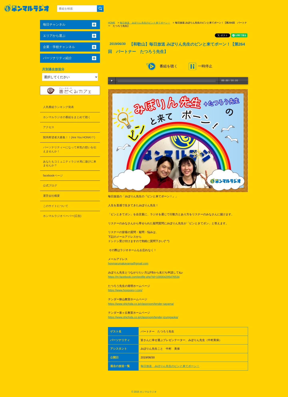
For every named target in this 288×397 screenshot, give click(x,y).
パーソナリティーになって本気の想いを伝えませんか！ (69, 149)
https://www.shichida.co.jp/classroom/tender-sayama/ (141, 303)
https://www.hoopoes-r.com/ (125, 290)
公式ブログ (50, 185)
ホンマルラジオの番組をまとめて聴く (67, 117)
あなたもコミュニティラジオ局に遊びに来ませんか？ (69, 163)
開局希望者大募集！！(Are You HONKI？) (69, 137)
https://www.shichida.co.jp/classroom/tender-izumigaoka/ (143, 317)
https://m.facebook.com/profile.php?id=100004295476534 (144, 276)
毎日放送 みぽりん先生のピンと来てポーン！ (145, 22)
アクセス (48, 127)
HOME (111, 22)
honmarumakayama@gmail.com (128, 263)
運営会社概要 (51, 195)
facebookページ (53, 175)
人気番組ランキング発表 (58, 107)
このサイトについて (55, 205)
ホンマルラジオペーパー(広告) (62, 215)
